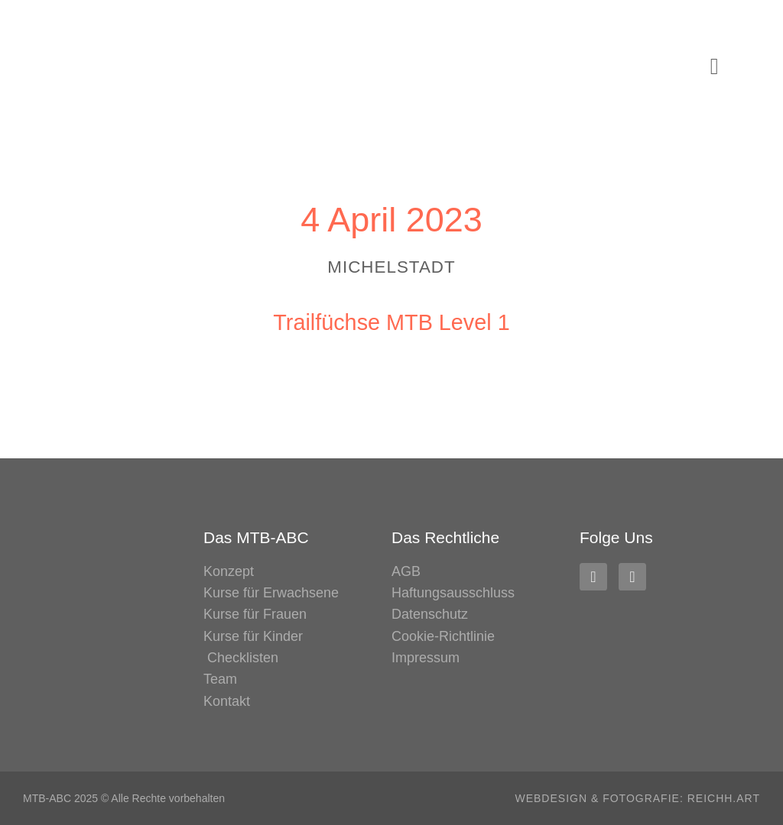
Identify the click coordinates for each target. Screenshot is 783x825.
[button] (714, 67)
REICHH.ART (723, 798)
